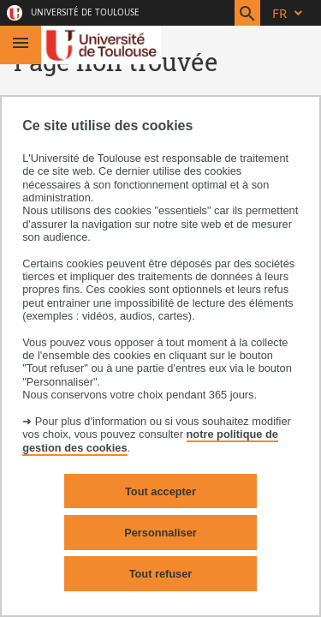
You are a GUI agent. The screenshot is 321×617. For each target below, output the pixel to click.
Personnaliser (160, 532)
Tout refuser (161, 573)
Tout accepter (160, 491)
